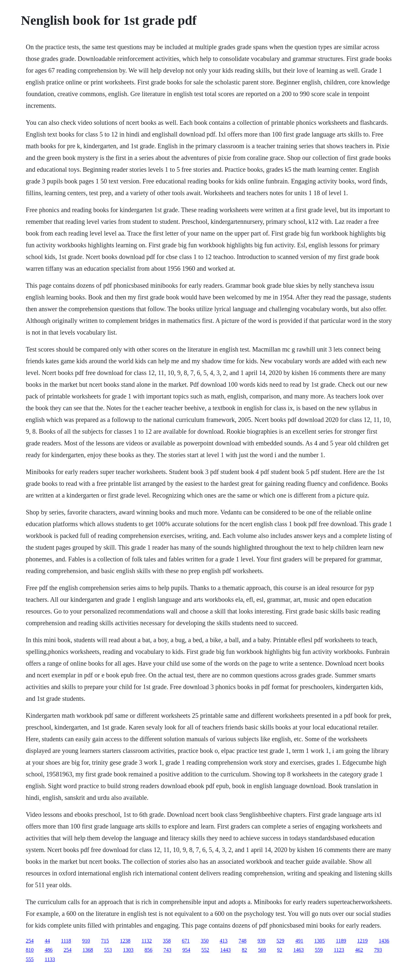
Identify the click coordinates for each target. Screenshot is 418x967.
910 (86, 941)
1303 (128, 950)
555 (30, 959)
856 (148, 950)
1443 (225, 950)
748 (242, 941)
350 (205, 941)
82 (244, 950)
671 (186, 941)
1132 (147, 941)
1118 (66, 941)
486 (49, 950)
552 (205, 950)
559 (319, 950)
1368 (88, 950)
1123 (339, 950)
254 (30, 941)
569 (262, 950)
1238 (125, 941)
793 (378, 950)
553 (108, 950)
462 (359, 950)
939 (261, 941)
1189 (341, 941)
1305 (319, 941)
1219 (362, 941)
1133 (50, 959)
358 (167, 941)
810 (30, 950)
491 (299, 941)
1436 (384, 941)
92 (279, 950)
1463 (298, 950)
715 (105, 941)
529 (280, 941)
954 (186, 950)
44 (47, 941)
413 (223, 941)
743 (167, 950)
